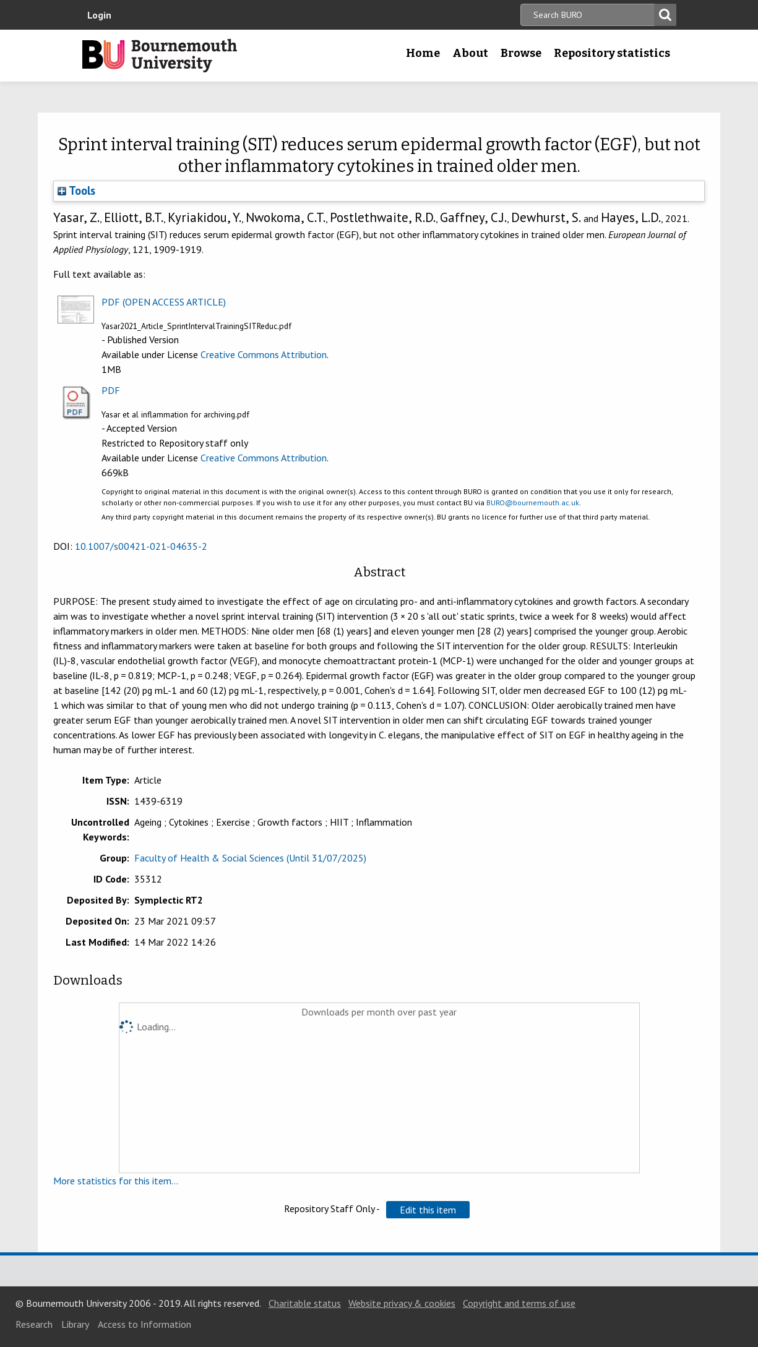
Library (75, 1324)
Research (34, 1324)
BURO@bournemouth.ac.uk (532, 502)
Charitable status (305, 1303)
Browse (521, 53)
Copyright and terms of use (519, 1303)
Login (99, 15)
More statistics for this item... (115, 1180)
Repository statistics (612, 53)
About (470, 53)
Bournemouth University (159, 55)
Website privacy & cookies (401, 1303)
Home (423, 53)
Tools (76, 190)
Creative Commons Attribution (263, 354)
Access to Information (144, 1324)
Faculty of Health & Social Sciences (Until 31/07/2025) (250, 858)
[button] (428, 1209)
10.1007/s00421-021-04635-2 (141, 546)
